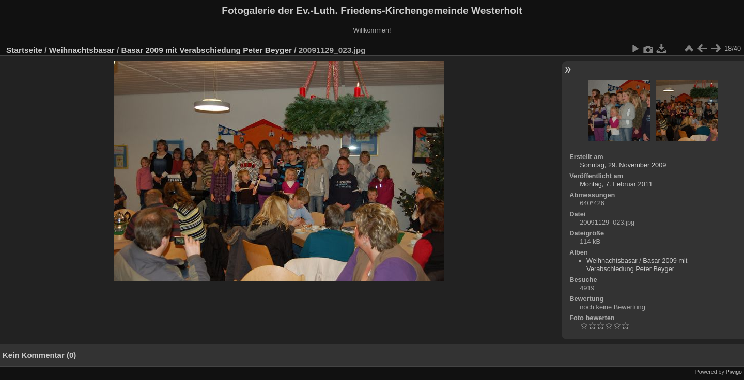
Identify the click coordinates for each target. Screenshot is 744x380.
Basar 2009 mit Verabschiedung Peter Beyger (206, 49)
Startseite (24, 49)
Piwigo (734, 372)
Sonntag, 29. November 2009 (623, 165)
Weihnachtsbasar (82, 49)
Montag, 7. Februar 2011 (616, 184)
